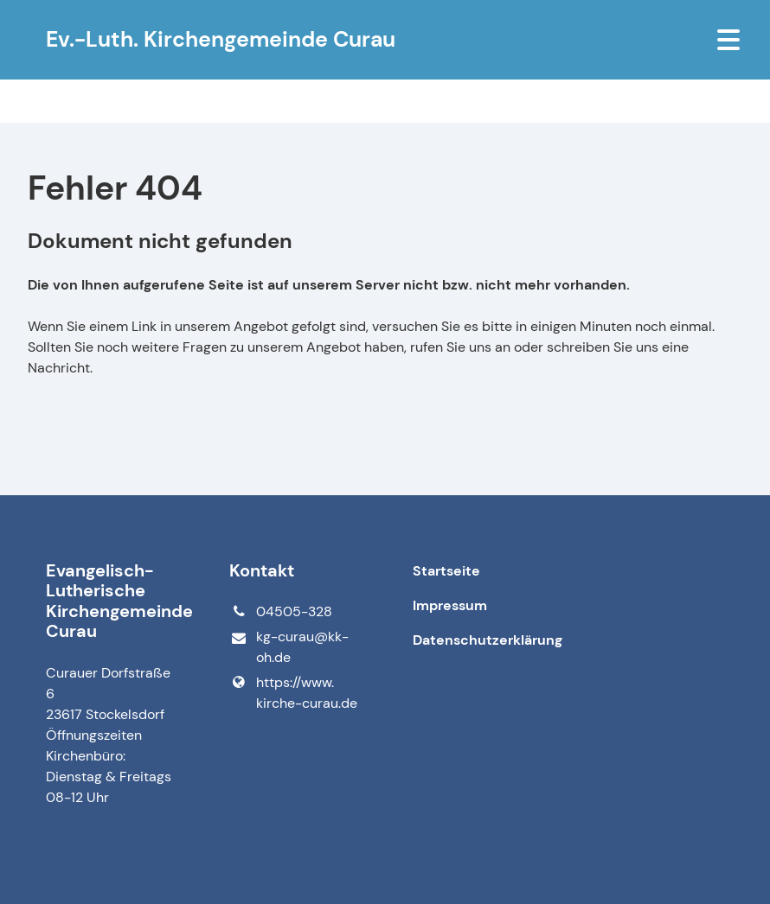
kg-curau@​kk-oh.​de (288, 647)
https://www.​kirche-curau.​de (292, 693)
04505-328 (280, 612)
